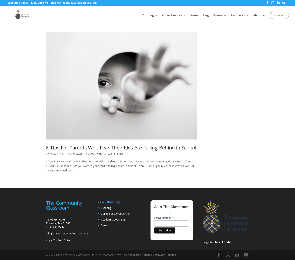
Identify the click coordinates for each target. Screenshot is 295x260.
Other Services (172, 15)
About (257, 15)
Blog (206, 15)
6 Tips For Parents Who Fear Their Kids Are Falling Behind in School (121, 147)
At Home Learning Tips (110, 153)
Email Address (163, 218)
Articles (89, 153)
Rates (194, 15)
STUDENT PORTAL (18, 3)
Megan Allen (57, 153)
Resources (238, 15)
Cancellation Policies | (139, 255)
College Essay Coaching (115, 213)
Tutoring (148, 15)
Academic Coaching (113, 219)
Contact (279, 15)
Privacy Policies (165, 255)
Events (218, 15)
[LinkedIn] (278, 3)
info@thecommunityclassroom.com (68, 233)
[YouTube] (283, 3)
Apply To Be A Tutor (58, 240)
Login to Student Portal (217, 242)
